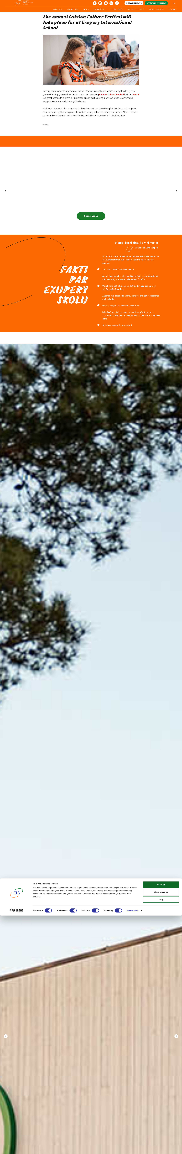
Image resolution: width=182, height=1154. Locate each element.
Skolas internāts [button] (136, 9)
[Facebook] (95, 3)
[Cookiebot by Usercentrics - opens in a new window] (16, 1149)
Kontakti (172, 9)
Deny (161, 1138)
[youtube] (106, 3)
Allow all (161, 1123)
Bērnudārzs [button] (72, 9)
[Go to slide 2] (92, 235)
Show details (133, 1149)
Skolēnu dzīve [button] (116, 9)
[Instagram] (100, 3)
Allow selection (161, 1131)
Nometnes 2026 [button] (156, 9)
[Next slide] (176, 195)
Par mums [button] (57, 9)
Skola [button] (86, 9)
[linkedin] (111, 3)
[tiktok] (117, 3)
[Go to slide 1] (89, 235)
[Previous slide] (6, 195)
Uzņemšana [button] (99, 9)
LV (174, 3)
